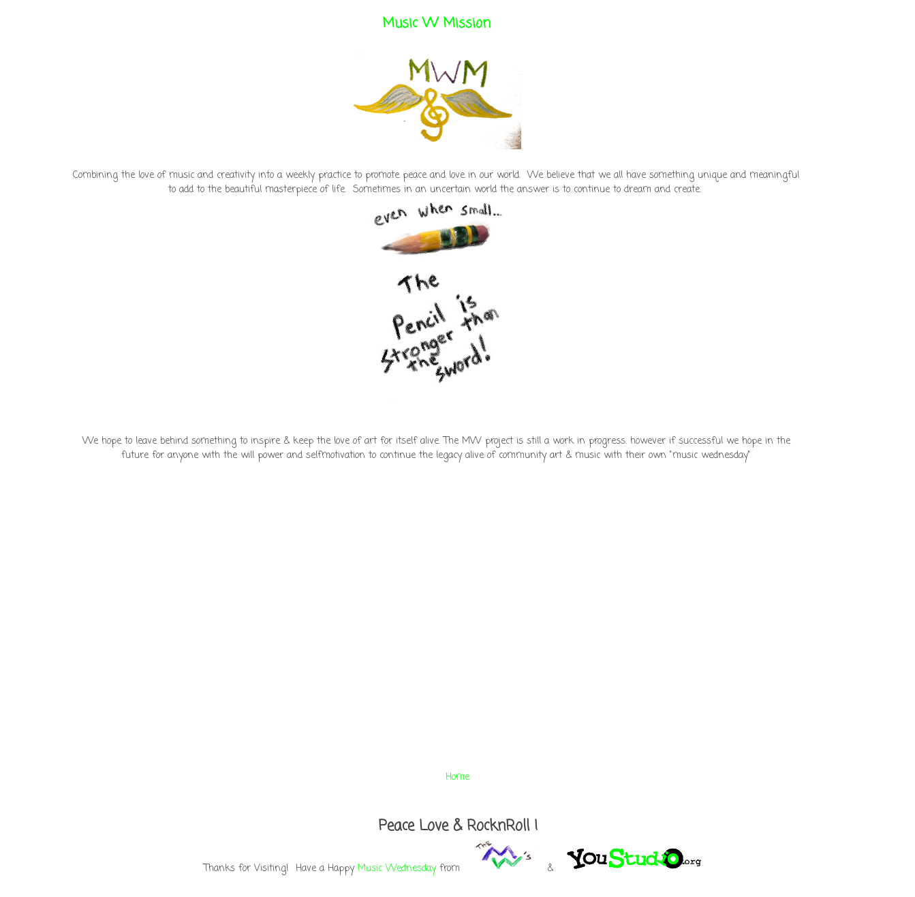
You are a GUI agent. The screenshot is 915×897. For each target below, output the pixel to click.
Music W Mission (436, 24)
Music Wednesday (397, 869)
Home (457, 777)
